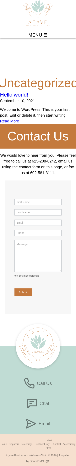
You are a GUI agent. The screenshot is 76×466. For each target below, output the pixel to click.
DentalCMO (40, 461)
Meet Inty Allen (49, 444)
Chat (38, 403)
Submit (23, 292)
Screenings (26, 444)
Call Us (38, 383)
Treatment (39, 444)
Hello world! (14, 95)
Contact (57, 444)
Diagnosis (14, 444)
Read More (9, 121)
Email (38, 423)
